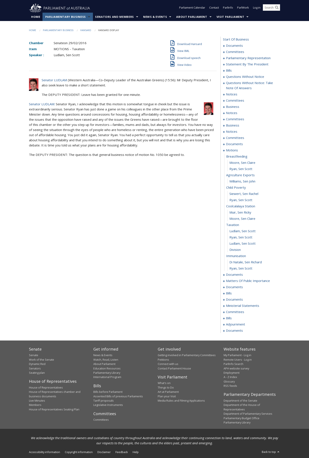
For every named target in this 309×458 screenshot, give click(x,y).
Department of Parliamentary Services (248, 414)
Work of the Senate (41, 360)
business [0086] (232, 107)
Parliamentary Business (65, 17)
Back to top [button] (271, 452)
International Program (107, 377)
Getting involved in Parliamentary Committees (187, 355)
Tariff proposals (103, 401)
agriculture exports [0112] (240, 175)
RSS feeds (230, 386)
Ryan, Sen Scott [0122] (240, 237)
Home (35, 17)
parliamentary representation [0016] (248, 58)
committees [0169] (235, 312)
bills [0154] (229, 293)
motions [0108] (232, 150)
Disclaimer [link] (104, 452)
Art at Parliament (168, 392)
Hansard (85, 30)
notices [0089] (231, 113)
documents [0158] (234, 299)
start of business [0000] (236, 39)
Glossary (229, 381)
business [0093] (232, 125)
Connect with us (168, 364)
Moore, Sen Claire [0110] (242, 163)
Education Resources (107, 368)
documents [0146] (234, 287)
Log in (257, 8)
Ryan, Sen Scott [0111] (240, 169)
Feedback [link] (121, 452)
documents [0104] (234, 144)
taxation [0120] (232, 225)
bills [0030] (229, 70)
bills (229, 318)
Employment (231, 373)
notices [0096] (231, 132)
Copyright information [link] (79, 452)
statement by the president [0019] (247, 64)
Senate (33, 355)
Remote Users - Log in (238, 360)
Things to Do (166, 387)
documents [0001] (234, 46)
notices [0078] (231, 94)
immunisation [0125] (236, 256)
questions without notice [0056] (245, 77)
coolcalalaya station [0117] (240, 206)
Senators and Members (114, 17)
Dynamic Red (37, 364)
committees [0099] (235, 138)
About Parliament (191, 17)
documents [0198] (234, 330)
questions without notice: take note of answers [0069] (249, 85)
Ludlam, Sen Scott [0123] (242, 243)
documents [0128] (234, 275)
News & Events (155, 17)
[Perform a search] (277, 8)
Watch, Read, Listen (105, 360)
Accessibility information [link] (44, 452)
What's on (164, 383)
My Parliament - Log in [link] (237, 355)
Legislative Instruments (108, 405)
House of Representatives (46, 387)
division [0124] (235, 250)
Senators (35, 368)
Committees (101, 420)
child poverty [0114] (236, 187)
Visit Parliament (230, 17)
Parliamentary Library (106, 373)
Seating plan (37, 373)
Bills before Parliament (108, 392)
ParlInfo (228, 8)
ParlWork (243, 8)
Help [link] (136, 452)
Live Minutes (37, 401)
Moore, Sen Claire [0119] (242, 219)
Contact (214, 8)
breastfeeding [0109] (236, 156)
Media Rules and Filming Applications (181, 401)
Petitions (163, 360)
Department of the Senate (240, 401)
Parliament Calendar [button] (192, 8)
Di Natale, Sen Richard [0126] (245, 262)
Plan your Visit (167, 396)
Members (35, 405)
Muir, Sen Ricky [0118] (240, 212)
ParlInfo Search (233, 364)
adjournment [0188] (235, 324)
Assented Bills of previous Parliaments (118, 396)
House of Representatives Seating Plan (54, 409)
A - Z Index (230, 377)
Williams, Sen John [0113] (242, 181)
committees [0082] (235, 100)
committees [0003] (235, 52)
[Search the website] (271, 8)
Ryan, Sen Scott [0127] (240, 268)
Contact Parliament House (174, 368)
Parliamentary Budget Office (241, 418)
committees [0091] (235, 119)
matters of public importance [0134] (248, 281)
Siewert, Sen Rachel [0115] (243, 194)
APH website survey (236, 368)
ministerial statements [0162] (242, 306)
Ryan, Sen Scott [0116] (240, 200)
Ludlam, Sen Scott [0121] (242, 231)
